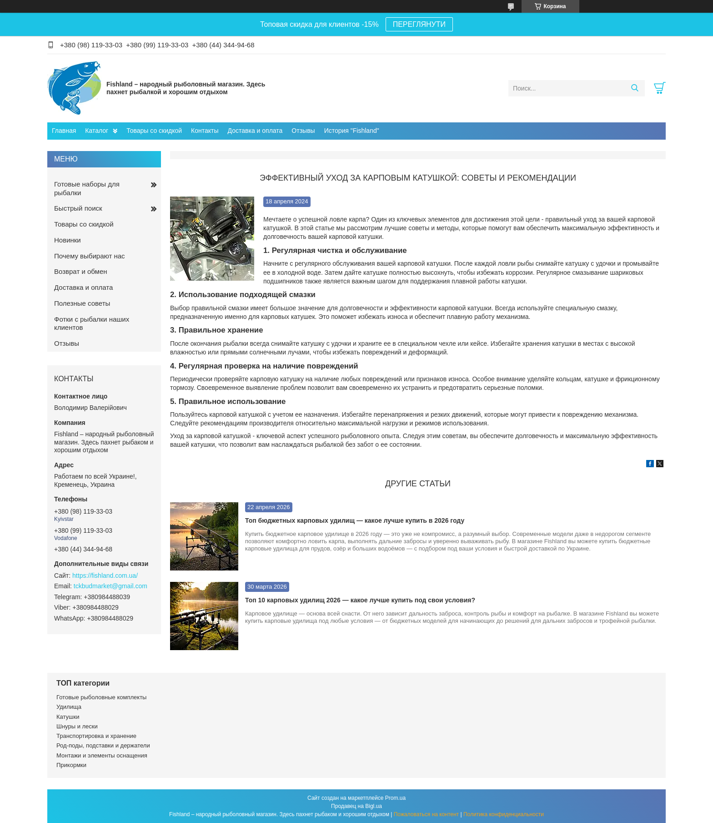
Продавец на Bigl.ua (356, 806)
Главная (64, 130)
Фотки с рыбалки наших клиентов (91, 323)
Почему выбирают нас (89, 256)
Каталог (96, 130)
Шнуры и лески (77, 726)
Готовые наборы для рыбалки (87, 188)
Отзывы (303, 130)
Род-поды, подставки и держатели (103, 745)
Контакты (204, 130)
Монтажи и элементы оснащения (101, 755)
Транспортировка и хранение (96, 735)
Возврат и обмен (80, 271)
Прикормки (71, 765)
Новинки (67, 240)
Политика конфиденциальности (503, 814)
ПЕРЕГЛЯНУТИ (419, 24)
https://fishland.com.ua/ (105, 575)
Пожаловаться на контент (426, 814)
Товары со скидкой (154, 130)
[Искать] (634, 88)
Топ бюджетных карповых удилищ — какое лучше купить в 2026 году (354, 520)
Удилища (68, 706)
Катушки (68, 716)
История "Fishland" (351, 130)
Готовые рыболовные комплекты (101, 697)
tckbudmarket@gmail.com (110, 586)
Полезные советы (82, 303)
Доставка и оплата (255, 130)
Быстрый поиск (78, 208)
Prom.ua (395, 798)
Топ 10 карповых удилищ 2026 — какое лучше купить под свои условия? (360, 600)
